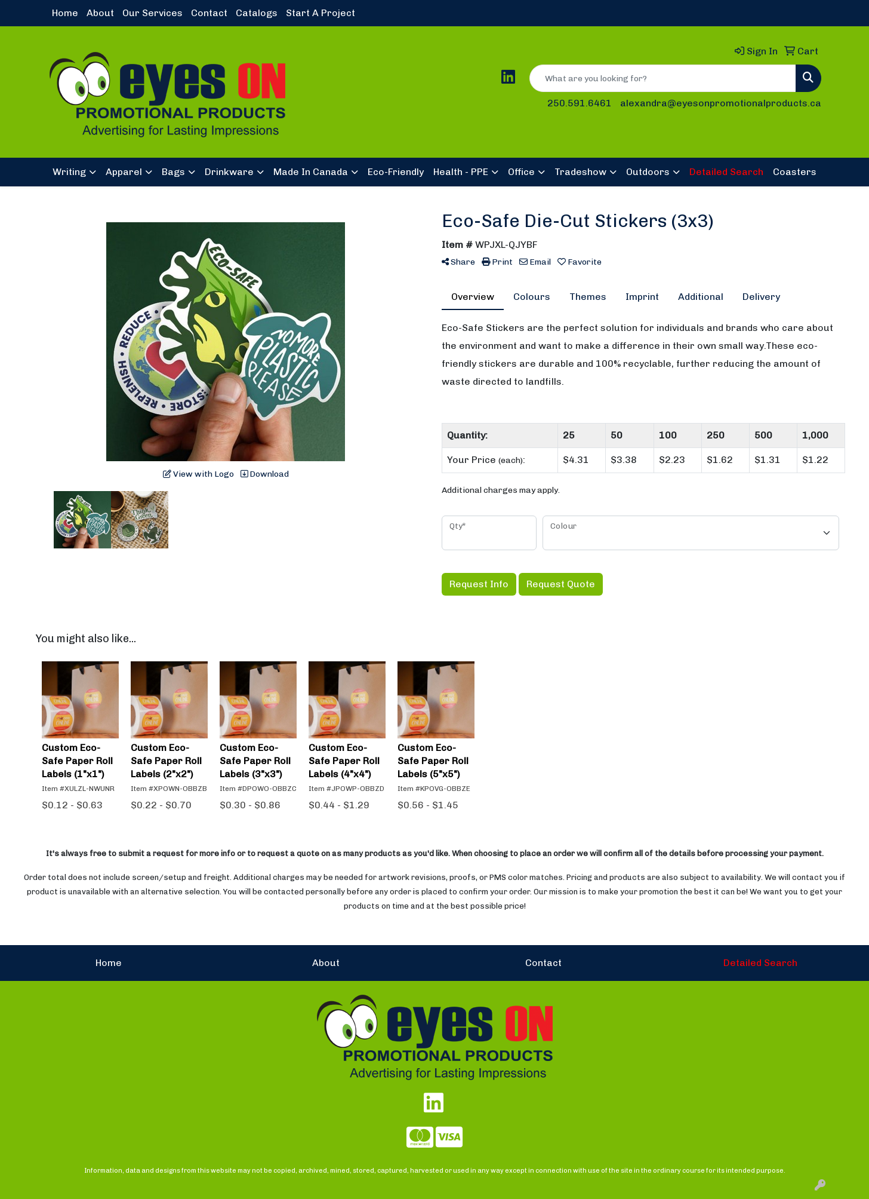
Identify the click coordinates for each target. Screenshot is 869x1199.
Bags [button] (173, 171)
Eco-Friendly (396, 171)
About (100, 13)
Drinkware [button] (229, 171)
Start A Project (320, 13)
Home (65, 13)
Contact (209, 13)
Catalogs (257, 13)
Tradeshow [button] (580, 171)
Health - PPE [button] (460, 171)
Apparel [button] (124, 171)
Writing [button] (69, 171)
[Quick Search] (662, 78)
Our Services (152, 13)
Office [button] (521, 171)
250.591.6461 (579, 103)
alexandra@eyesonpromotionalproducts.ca (720, 103)
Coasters (794, 171)
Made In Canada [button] (310, 171)
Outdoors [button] (648, 171)
